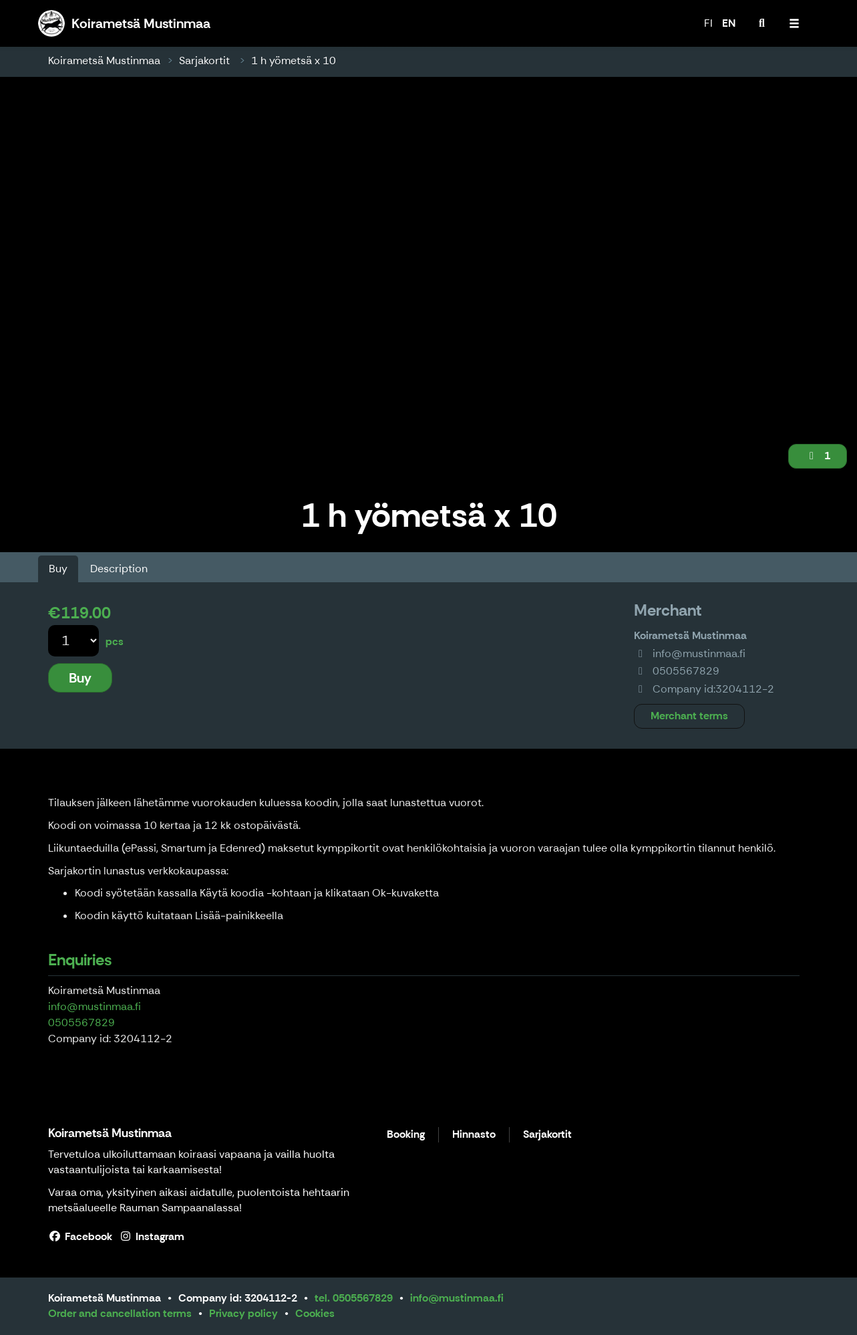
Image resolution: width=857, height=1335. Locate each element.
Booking (406, 1134)
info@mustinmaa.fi (94, 1006)
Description (119, 569)
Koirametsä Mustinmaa (104, 60)
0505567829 (81, 1022)
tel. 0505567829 (354, 1298)
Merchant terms (689, 716)
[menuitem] (762, 23)
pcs (115, 641)
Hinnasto (474, 1134)
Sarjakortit (205, 60)
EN (728, 23)
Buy (58, 569)
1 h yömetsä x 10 (293, 60)
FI (708, 23)
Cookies (315, 1313)
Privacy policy (243, 1313)
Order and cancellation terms (120, 1313)
